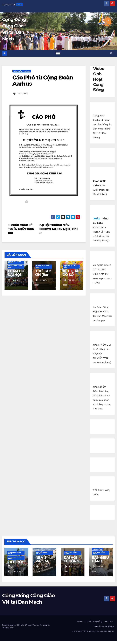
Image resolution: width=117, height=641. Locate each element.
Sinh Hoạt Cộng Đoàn (14, 261)
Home (79, 621)
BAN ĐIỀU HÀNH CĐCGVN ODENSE (100, 563)
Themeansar (7, 628)
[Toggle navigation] (58, 53)
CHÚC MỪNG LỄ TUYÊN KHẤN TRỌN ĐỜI (21, 229)
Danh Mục (109, 621)
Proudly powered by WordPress (17, 625)
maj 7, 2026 (18, 571)
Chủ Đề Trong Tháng (41, 553)
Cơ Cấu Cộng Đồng (93, 621)
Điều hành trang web (104, 626)
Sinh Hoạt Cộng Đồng (14, 557)
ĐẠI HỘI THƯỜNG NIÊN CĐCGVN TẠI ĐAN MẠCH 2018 (58, 228)
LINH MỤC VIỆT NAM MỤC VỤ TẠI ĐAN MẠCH (93, 631)
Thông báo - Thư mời (21, 71)
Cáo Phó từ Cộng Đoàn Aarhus (42, 80)
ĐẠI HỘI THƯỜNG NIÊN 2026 (72, 561)
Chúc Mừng (97, 549)
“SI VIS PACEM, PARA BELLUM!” (43, 563)
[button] (111, 53)
